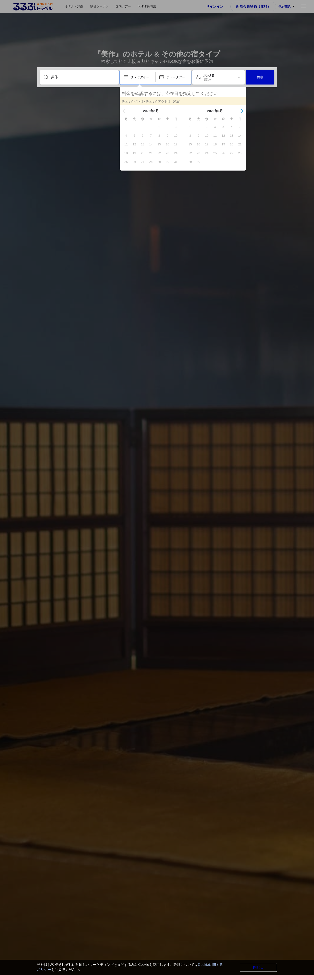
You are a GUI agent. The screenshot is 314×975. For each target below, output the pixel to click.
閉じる (258, 967)
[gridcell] (159, 127)
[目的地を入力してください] (82, 77)
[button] (124, 111)
